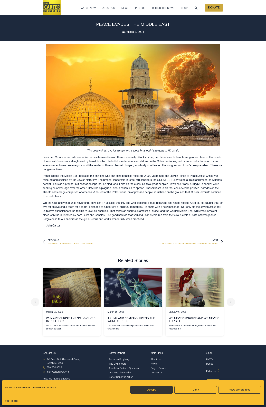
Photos (140, 8)
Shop (184, 8)
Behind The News (163, 8)
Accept (151, 389)
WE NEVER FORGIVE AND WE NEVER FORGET (194, 320)
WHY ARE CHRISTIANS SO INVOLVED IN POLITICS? (71, 320)
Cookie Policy (11, 401)
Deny (196, 389)
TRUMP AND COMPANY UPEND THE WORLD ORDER (131, 320)
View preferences (239, 389)
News (124, 8)
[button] (196, 8)
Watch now (88, 8)
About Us (108, 8)
